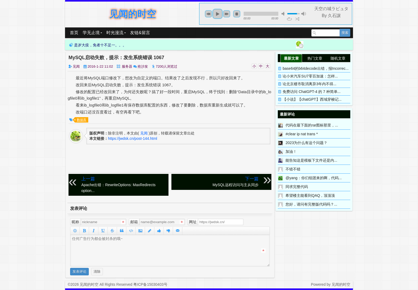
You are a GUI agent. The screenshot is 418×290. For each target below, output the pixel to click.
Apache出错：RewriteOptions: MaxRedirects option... (123, 184)
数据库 (81, 120)
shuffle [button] (297, 19)
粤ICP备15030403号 (150, 284)
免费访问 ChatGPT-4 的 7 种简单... (311, 91)
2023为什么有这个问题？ (306, 143)
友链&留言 (140, 32)
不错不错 (293, 169)
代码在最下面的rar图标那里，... (312, 125)
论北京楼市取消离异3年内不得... (309, 84)
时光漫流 (116, 32)
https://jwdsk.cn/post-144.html (132, 138)
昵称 (75, 222)
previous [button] (208, 14)
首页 (74, 32)
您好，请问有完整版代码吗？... (311, 204)
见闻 (76, 66)
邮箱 (134, 222)
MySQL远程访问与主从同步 (216, 181)
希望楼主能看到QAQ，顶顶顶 (310, 195)
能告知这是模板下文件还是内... (311, 160)
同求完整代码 (297, 187)
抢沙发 (143, 66)
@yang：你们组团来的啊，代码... (313, 178)
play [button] (217, 14)
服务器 (127, 66)
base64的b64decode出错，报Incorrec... (315, 68)
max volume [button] (303, 14)
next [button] (226, 14)
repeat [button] (289, 19)
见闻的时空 (132, 14)
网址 (192, 222)
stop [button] (236, 14)
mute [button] (284, 14)
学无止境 (92, 32)
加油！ (291, 151)
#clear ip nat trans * (302, 134)
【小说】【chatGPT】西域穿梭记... (312, 99)
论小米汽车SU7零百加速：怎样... (310, 76)
